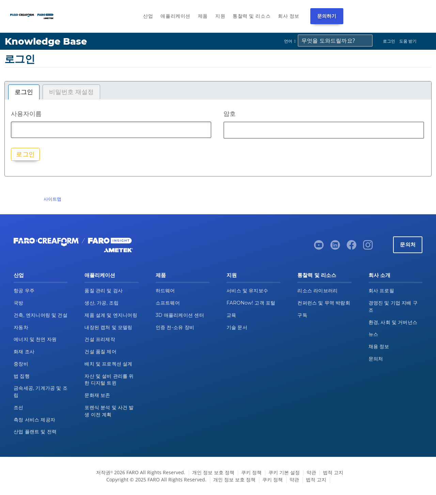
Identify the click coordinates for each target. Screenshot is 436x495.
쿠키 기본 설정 (284, 472)
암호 (229, 113)
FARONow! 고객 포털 (251, 303)
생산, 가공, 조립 (101, 303)
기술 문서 (237, 327)
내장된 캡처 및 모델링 (108, 327)
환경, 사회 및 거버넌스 (393, 322)
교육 (231, 315)
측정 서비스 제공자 (34, 420)
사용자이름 (26, 113)
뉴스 (373, 334)
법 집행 (22, 376)
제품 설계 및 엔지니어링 (110, 315)
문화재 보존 (97, 395)
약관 (311, 472)
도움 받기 (408, 41)
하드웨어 (165, 291)
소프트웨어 (168, 303)
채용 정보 (379, 346)
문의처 (408, 244)
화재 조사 (24, 352)
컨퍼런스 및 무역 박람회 (323, 303)
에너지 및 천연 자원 (35, 339)
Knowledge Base (46, 41)
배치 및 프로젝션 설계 (108, 364)
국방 (19, 303)
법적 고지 (333, 472)
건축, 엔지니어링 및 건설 (40, 315)
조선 (19, 407)
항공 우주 (24, 291)
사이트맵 (52, 199)
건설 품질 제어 (100, 352)
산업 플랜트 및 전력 (35, 432)
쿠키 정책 (251, 472)
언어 (288, 41)
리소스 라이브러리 (317, 291)
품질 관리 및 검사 (103, 291)
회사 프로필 (381, 291)
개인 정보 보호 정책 (213, 472)
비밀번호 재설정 (71, 92)
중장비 (21, 364)
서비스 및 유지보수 (247, 291)
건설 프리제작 (99, 339)
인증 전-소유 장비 (175, 327)
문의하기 (327, 16)
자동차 (21, 327)
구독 (302, 315)
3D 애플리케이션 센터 (180, 315)
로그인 (389, 41)
